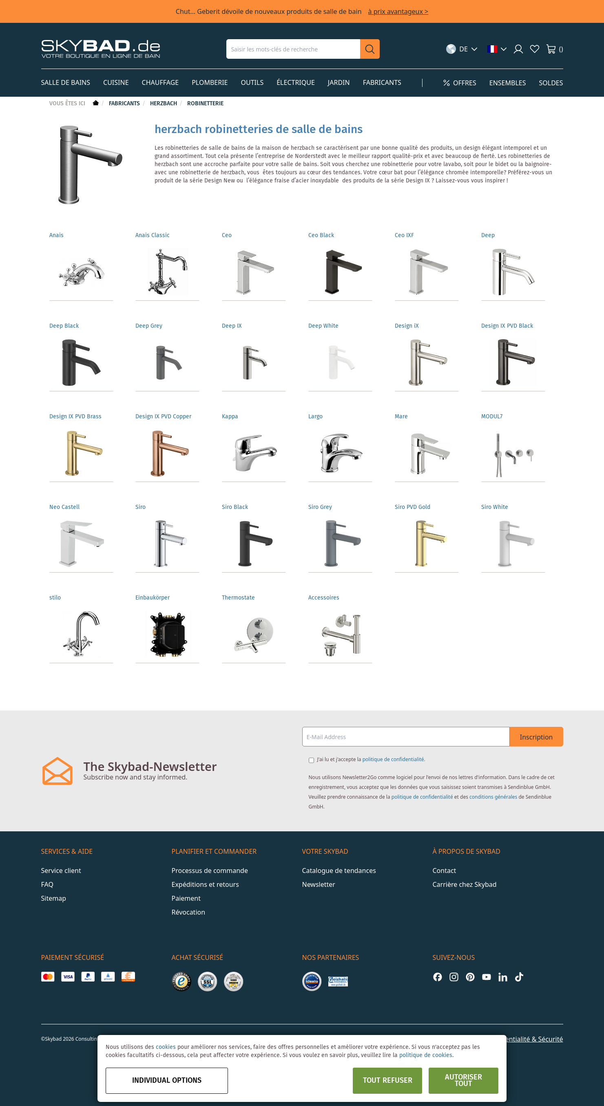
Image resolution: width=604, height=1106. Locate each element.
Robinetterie (205, 103)
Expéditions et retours (205, 884)
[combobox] (293, 49)
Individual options (166, 1080)
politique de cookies (425, 1055)
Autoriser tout (463, 1081)
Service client (61, 870)
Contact (444, 870)
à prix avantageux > (398, 11)
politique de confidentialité (393, 759)
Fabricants (125, 103)
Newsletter (318, 884)
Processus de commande (210, 870)
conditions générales (493, 796)
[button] (462, 49)
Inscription (536, 737)
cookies (166, 1047)
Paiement (186, 898)
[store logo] (100, 49)
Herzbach (164, 103)
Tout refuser (387, 1080)
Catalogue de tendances (339, 870)
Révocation (189, 912)
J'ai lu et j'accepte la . (371, 759)
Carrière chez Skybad (465, 884)
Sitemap (53, 898)
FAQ (47, 884)
